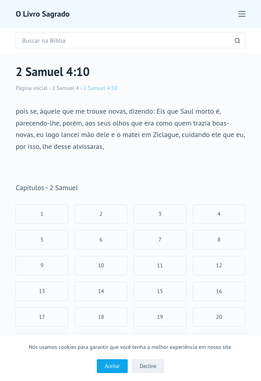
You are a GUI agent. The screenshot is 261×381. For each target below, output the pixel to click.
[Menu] (242, 13)
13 (42, 291)
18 (101, 316)
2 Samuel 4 (65, 87)
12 (219, 265)
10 (101, 265)
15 (160, 291)
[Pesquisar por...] (122, 40)
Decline (148, 366)
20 (219, 316)
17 (42, 316)
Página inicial (31, 87)
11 (160, 265)
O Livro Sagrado (42, 14)
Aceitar (112, 366)
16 (219, 291)
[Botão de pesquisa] (238, 40)
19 (160, 316)
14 (101, 291)
